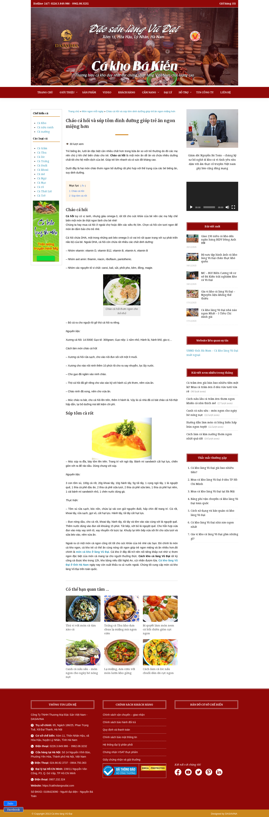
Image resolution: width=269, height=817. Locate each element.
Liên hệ (225, 92)
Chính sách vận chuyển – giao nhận (124, 714)
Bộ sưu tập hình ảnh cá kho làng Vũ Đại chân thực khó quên (219, 258)
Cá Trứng (43, 161)
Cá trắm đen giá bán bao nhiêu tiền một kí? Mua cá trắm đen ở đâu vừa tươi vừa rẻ (212, 387)
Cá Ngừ (41, 178)
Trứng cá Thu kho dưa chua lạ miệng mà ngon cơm (120, 629)
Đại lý (168, 92)
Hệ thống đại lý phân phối (118, 744)
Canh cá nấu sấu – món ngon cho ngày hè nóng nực (82, 673)
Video (107, 92)
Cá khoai (42, 169)
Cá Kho (41, 123)
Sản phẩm (89, 92)
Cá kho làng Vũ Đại (61, 813)
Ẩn (83, 186)
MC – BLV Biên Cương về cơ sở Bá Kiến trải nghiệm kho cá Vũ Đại (219, 276)
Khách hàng (126, 92)
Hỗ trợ (183, 92)
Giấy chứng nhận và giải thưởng (121, 759)
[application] (212, 196)
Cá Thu (42, 152)
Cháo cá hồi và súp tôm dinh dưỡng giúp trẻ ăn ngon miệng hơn (140, 111)
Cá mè (41, 174)
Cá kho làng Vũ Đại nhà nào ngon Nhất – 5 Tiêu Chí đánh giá (219, 313)
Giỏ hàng (225, 3)
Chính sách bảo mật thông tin (120, 737)
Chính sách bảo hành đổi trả (119, 722)
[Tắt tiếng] (227, 207)
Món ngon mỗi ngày (92, 111)
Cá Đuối (42, 165)
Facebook (13, 809)
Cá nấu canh (45, 127)
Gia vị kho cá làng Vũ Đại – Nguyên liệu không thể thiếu (218, 295)
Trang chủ (45, 92)
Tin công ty (205, 92)
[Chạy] (191, 207)
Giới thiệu (67, 92)
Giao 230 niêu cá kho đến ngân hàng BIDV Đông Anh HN (218, 239)
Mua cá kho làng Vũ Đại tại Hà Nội (213, 491)
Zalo (10, 803)
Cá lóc (41, 156)
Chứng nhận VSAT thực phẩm (120, 752)
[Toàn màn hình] (233, 207)
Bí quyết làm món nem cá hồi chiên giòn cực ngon (158, 629)
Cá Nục (41, 182)
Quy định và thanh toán (116, 729)
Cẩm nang (149, 92)
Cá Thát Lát (44, 191)
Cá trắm (42, 148)
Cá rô (40, 187)
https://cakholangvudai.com (58, 785)
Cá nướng (43, 131)
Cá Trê (41, 195)
